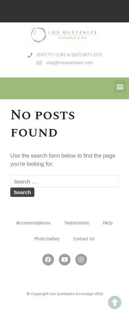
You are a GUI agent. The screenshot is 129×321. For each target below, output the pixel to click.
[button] (120, 86)
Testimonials (76, 223)
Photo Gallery (47, 239)
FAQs (108, 223)
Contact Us (84, 239)
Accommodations (33, 223)
